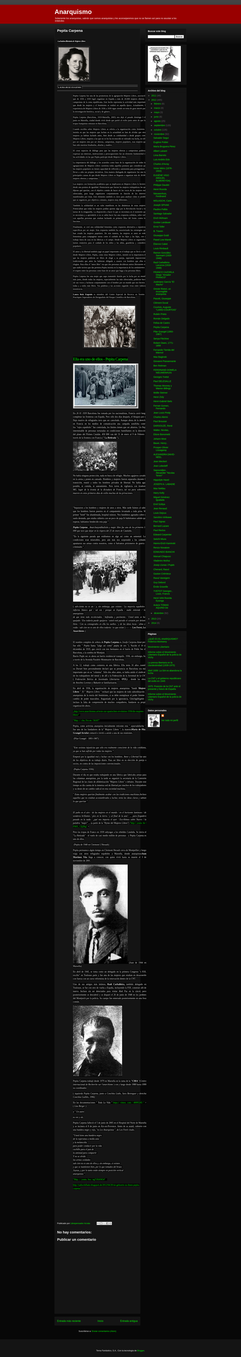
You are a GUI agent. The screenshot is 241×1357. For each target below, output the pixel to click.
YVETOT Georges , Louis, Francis (163, 592)
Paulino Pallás (160, 209)
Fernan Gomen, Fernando (161, 407)
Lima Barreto (159, 155)
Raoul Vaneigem (161, 578)
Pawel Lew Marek (162, 239)
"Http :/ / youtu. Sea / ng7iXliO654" (89, 1179)
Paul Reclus (159, 530)
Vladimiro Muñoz (161, 560)
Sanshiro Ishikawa (162, 517)
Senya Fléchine (161, 338)
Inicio (100, 1321)
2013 (154, 618)
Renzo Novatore (161, 547)
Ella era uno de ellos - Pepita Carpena (100, 359)
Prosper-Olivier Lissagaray (160, 448)
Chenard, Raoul (161, 569)
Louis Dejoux (159, 513)
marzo (157, 108)
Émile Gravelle (160, 586)
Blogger (140, 1350)
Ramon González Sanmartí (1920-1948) (162, 255)
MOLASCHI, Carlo (162, 200)
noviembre (159, 134)
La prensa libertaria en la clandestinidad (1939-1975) (161, 664)
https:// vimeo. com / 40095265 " (128, 1102)
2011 (154, 95)
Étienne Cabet (160, 244)
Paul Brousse (160, 421)
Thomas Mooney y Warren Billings (162, 387)
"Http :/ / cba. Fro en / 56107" (86, 720)
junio (156, 116)
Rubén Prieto (160, 314)
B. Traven (158, 231)
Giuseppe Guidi (161, 235)
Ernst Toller (159, 226)
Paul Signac (159, 521)
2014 (154, 623)
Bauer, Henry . (160, 443)
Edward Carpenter (162, 534)
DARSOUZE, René (162, 425)
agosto (157, 121)
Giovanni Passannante (164, 361)
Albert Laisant (160, 151)
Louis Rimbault (160, 248)
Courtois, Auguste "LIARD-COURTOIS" (164, 308)
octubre (158, 130)
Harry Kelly (158, 493)
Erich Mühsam (160, 218)
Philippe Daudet (161, 185)
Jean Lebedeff (160, 466)
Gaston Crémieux (162, 573)
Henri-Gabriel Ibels (162, 401)
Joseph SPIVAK (161, 205)
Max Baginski (160, 357)
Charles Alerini (160, 417)
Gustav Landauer (161, 222)
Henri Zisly (158, 397)
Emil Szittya (159, 504)
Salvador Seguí (161, 138)
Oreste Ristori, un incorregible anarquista (162, 292)
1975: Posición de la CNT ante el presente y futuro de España (164, 687)
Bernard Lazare (161, 526)
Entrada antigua (129, 1321)
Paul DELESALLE (162, 381)
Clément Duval (160, 303)
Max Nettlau (159, 488)
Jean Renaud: (160, 508)
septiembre (160, 125)
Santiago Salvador (162, 213)
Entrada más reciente (69, 1321)
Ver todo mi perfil (169, 720)
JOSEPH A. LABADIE (164, 484)
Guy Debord (159, 582)
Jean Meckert (160, 461)
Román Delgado (161, 318)
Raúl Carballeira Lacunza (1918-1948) (162, 265)
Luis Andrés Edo (161, 159)
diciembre (159, 613)
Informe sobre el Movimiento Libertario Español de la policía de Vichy (164, 655)
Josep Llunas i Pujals (163, 565)
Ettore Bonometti (161, 434)
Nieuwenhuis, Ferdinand (160, 195)
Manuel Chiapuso (162, 556)
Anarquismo (73, 11)
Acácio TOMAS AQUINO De (161, 606)
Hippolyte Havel (161, 480)
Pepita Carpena (161, 327)
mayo (157, 112)
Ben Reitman (159, 365)
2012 (154, 100)
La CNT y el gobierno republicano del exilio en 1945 (164, 679)
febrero (158, 103)
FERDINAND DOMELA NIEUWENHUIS (164, 371)
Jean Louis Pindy (161, 412)
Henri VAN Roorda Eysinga (162, 599)
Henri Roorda (160, 189)
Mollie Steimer (160, 392)
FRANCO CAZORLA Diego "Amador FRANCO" (163, 275)
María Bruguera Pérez (164, 146)
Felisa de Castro (161, 323)
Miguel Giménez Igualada (161, 498)
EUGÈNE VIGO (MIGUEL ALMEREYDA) (161, 178)
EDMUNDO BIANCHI (164, 552)
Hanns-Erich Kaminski (164, 543)
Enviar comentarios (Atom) (104, 1331)
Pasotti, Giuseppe (162, 298)
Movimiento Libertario (158, 647)
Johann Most (159, 439)
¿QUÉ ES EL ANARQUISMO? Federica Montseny (163, 640)
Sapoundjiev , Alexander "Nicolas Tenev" (164, 473)
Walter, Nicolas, (161, 430)
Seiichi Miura (159, 539)
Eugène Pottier (160, 142)
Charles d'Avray (161, 164)
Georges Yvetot (161, 377)
